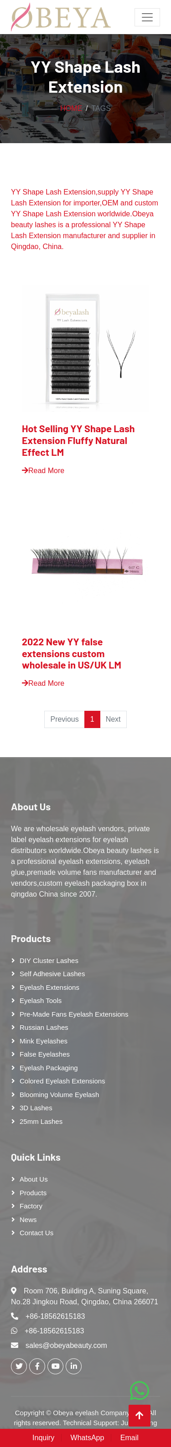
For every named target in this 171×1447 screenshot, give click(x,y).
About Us (31, 806)
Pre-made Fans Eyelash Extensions (74, 1014)
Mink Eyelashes (43, 1041)
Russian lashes (44, 1027)
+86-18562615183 (55, 1316)
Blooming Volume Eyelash (59, 1094)
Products (31, 938)
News (28, 1219)
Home (71, 108)
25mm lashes (41, 1121)
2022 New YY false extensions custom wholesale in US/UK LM (71, 653)
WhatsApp (87, 1438)
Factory (31, 1206)
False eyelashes (45, 1054)
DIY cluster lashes (49, 960)
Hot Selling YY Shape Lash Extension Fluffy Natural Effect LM (78, 440)
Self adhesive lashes (52, 974)
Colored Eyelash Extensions (62, 1081)
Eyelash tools (41, 1000)
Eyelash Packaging (49, 1068)
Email (129, 1438)
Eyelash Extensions (49, 987)
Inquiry (43, 1438)
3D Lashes (36, 1108)
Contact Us (36, 1233)
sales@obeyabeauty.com (66, 1345)
